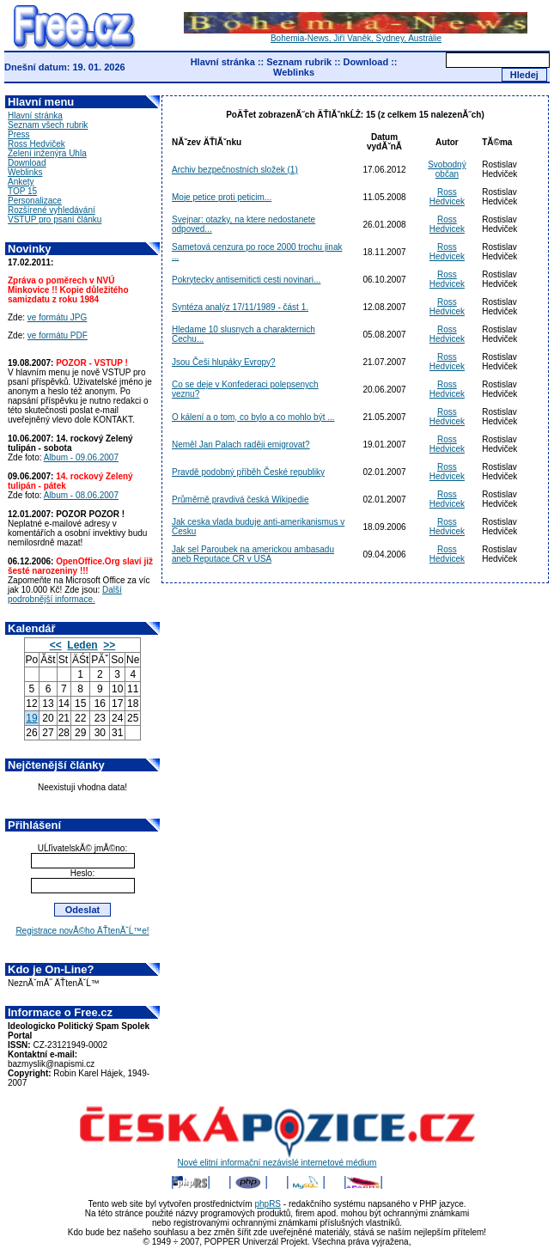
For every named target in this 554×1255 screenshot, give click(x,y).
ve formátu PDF (57, 335)
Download (366, 62)
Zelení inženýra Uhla (47, 153)
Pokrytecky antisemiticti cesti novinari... (246, 279)
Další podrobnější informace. (65, 594)
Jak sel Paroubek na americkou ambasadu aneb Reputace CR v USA (253, 554)
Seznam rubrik (299, 62)
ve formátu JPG (57, 317)
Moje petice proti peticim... (221, 197)
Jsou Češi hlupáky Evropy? (224, 362)
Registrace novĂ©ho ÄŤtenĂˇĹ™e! (82, 930)
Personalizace (35, 200)
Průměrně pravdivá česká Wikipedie (240, 499)
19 (31, 718)
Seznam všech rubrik (48, 125)
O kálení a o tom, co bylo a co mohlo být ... (253, 417)
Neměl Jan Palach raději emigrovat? (241, 444)
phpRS (267, 1204)
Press (19, 134)
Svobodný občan (447, 169)
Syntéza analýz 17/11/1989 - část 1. (240, 307)
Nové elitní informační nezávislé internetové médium (277, 1158)
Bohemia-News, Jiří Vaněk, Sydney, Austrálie (355, 34)
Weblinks (293, 72)
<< (56, 645)
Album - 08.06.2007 (81, 495)
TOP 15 (22, 191)
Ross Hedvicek (447, 196)
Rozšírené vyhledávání (51, 210)
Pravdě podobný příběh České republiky (248, 472)
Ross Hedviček (36, 144)
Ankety (21, 181)
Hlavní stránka (223, 62)
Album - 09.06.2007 (81, 457)
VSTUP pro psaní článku (54, 219)
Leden (82, 645)
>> (109, 645)
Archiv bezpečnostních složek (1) (235, 169)
